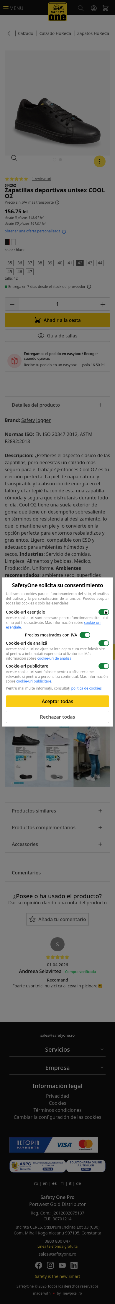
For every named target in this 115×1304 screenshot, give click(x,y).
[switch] (103, 612)
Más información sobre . (53, 625)
